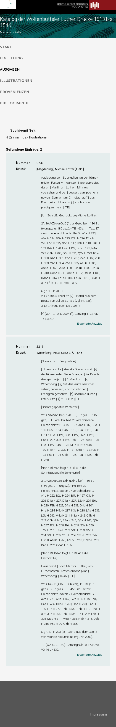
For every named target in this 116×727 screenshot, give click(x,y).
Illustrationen (16, 80)
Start (6, 46)
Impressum (98, 714)
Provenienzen (14, 91)
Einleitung (11, 58)
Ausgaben (10, 69)
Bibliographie (14, 103)
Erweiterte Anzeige (89, 323)
